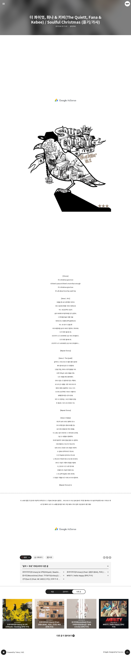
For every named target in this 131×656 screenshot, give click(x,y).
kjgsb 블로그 (4, 652)
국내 (30, 566)
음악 (24, 566)
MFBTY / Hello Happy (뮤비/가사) (80, 575)
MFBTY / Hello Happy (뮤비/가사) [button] (114, 614)
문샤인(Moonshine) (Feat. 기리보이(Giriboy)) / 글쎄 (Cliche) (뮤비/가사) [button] (81, 614)
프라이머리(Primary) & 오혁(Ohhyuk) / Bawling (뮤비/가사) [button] (17, 614)
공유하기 (65, 592)
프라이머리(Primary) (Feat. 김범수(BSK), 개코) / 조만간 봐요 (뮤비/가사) (88, 572)
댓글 (52, 592)
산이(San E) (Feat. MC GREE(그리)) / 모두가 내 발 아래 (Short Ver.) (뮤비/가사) (43, 579)
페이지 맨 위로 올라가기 (127, 652)
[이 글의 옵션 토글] (30, 557)
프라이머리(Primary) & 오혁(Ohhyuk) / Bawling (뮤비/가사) (43, 572)
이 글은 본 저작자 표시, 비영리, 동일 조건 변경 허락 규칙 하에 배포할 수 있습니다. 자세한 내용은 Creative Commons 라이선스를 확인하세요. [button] (107, 557)
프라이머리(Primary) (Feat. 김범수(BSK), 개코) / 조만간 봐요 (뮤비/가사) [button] (49, 614)
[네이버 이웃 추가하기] (49, 557)
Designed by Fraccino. (116, 652)
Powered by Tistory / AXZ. (15, 652)
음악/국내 (73, 26)
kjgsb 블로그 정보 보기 (127, 4)
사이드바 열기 (4, 4)
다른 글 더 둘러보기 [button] (64, 635)
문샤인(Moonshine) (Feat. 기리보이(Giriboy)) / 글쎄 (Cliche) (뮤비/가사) (43, 575)
